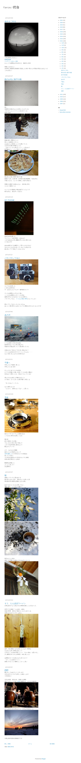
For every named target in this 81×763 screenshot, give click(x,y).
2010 (61, 96)
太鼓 (18, 681)
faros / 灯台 (11, 7)
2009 (61, 99)
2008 (61, 101)
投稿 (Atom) (11, 746)
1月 (62, 68)
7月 (62, 54)
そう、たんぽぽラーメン (15, 603)
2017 (61, 29)
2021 (61, 20)
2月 (62, 66)
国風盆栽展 (8, 59)
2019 (61, 25)
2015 (61, 34)
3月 (62, 63)
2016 (61, 31)
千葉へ (7, 363)
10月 (62, 47)
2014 (61, 36)
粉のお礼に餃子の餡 (13, 79)
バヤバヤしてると (12, 258)
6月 (62, 56)
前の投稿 (52, 743)
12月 (62, 43)
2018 (61, 27)
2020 (61, 22)
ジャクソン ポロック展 (11, 61)
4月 (62, 61)
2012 (61, 41)
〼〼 (6, 670)
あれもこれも (10, 21)
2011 (61, 94)
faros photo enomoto (65, 112)
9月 (62, 50)
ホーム (30, 743)
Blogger (44, 758)
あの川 (7, 315)
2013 (61, 38)
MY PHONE (9, 200)
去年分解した (8, 453)
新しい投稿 (7, 743)
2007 (61, 103)
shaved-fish (63, 110)
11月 (62, 45)
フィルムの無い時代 (21, 298)
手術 (6, 397)
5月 (62, 59)
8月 (62, 52)
